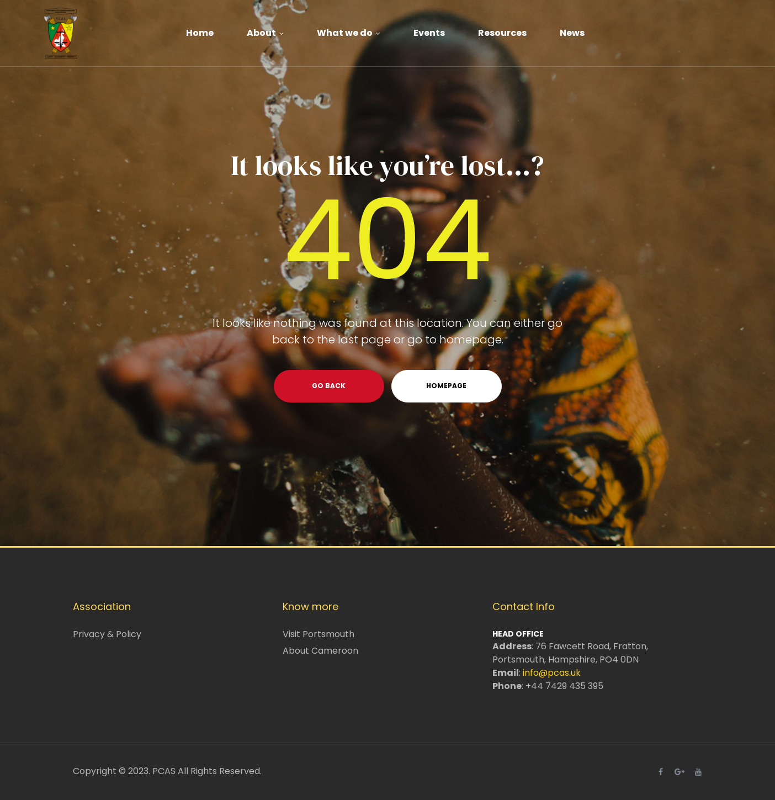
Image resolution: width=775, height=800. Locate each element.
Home (200, 33)
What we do (348, 33)
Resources (502, 33)
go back (329, 385)
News (572, 33)
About (265, 33)
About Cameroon (320, 650)
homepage (446, 385)
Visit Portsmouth (318, 634)
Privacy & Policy (107, 634)
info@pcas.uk (552, 672)
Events (429, 33)
